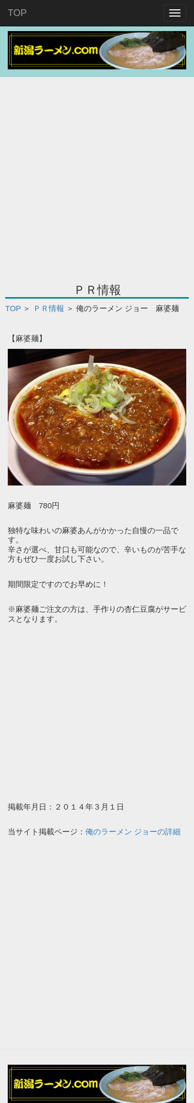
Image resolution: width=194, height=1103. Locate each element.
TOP (17, 13)
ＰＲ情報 (48, 308)
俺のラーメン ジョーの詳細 (133, 831)
